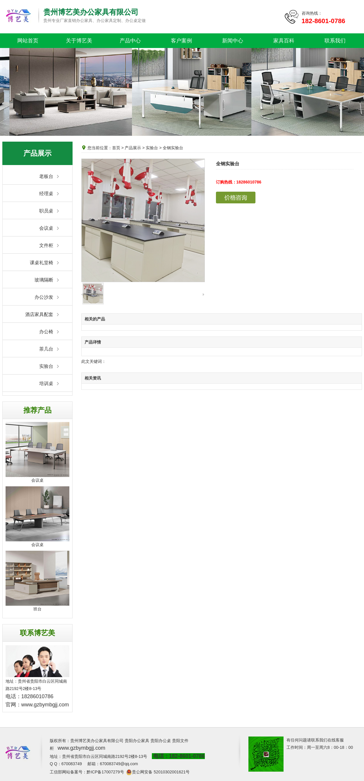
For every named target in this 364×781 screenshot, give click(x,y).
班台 (37, 609)
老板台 (46, 176)
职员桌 (46, 210)
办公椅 (46, 331)
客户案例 (181, 41)
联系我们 (335, 41)
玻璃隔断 (44, 279)
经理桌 (46, 193)
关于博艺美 (79, 41)
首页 (116, 147)
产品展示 (133, 147)
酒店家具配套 (39, 314)
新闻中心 (232, 41)
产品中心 (130, 41)
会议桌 (46, 228)
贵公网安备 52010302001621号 (161, 772)
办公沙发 (44, 297)
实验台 (46, 366)
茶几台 (46, 348)
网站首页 (27, 41)
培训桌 (46, 383)
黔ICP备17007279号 (105, 772)
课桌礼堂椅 (41, 262)
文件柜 (46, 245)
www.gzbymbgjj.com (45, 705)
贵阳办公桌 (160, 740)
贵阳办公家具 (137, 740)
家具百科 (283, 41)
